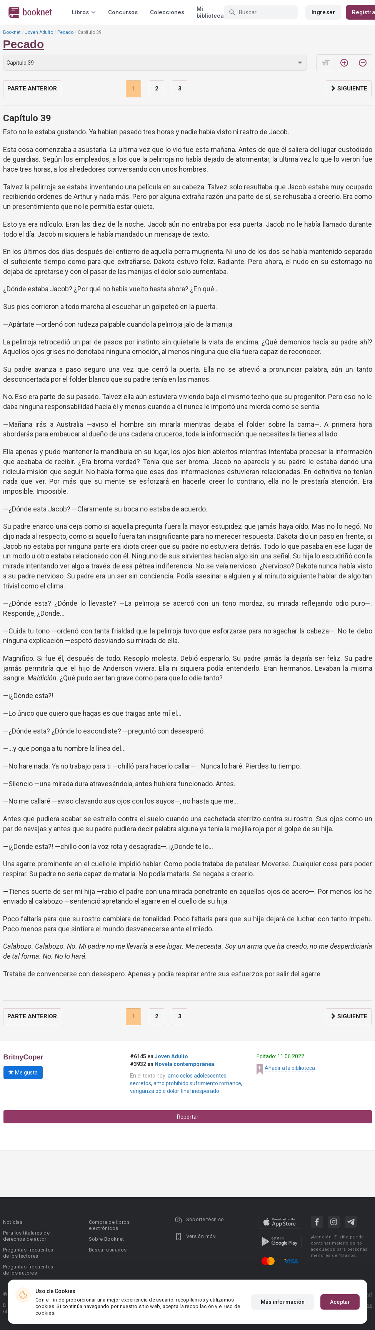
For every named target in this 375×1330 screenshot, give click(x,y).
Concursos (123, 12)
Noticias (13, 1222)
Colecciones (167, 12)
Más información (283, 1302)
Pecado (65, 32)
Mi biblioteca (210, 12)
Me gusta (23, 1072)
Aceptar (340, 1302)
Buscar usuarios (108, 1250)
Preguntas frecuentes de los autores (28, 1270)
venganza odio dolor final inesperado (174, 1091)
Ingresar (323, 12)
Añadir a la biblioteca (290, 1068)
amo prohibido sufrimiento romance (197, 1083)
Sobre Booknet (106, 1239)
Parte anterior (32, 88)
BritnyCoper (23, 1057)
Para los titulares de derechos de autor (26, 1236)
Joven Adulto (39, 32)
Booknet (12, 32)
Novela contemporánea (184, 1064)
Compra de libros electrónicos (109, 1225)
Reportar (187, 1117)
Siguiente (348, 88)
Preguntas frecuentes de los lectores (28, 1253)
